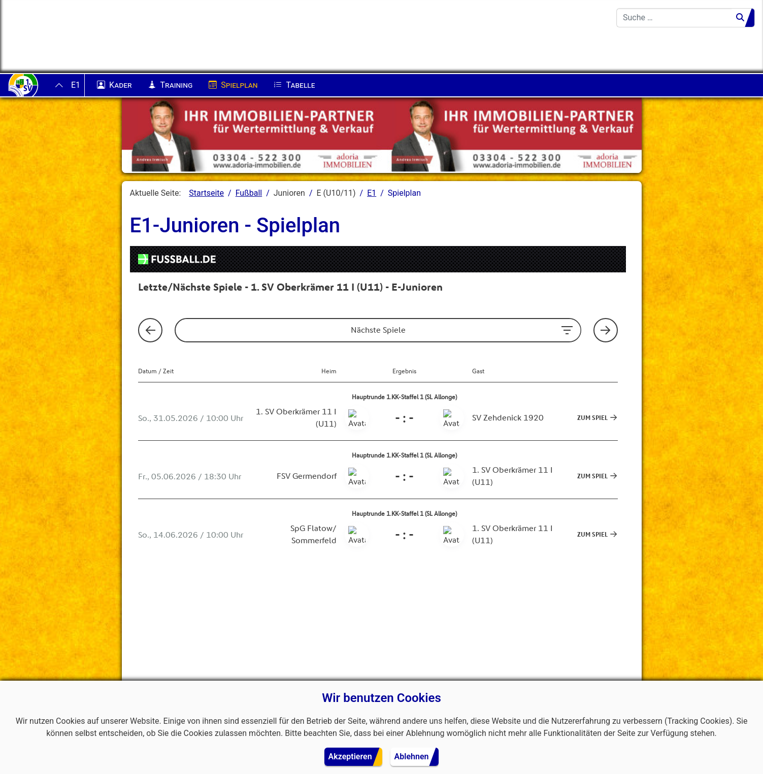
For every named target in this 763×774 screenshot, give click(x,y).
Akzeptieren (350, 756)
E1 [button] (75, 85)
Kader (114, 85)
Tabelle (294, 85)
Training (170, 85)
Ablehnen (411, 756)
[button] (142, 646)
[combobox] (674, 17)
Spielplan (233, 85)
